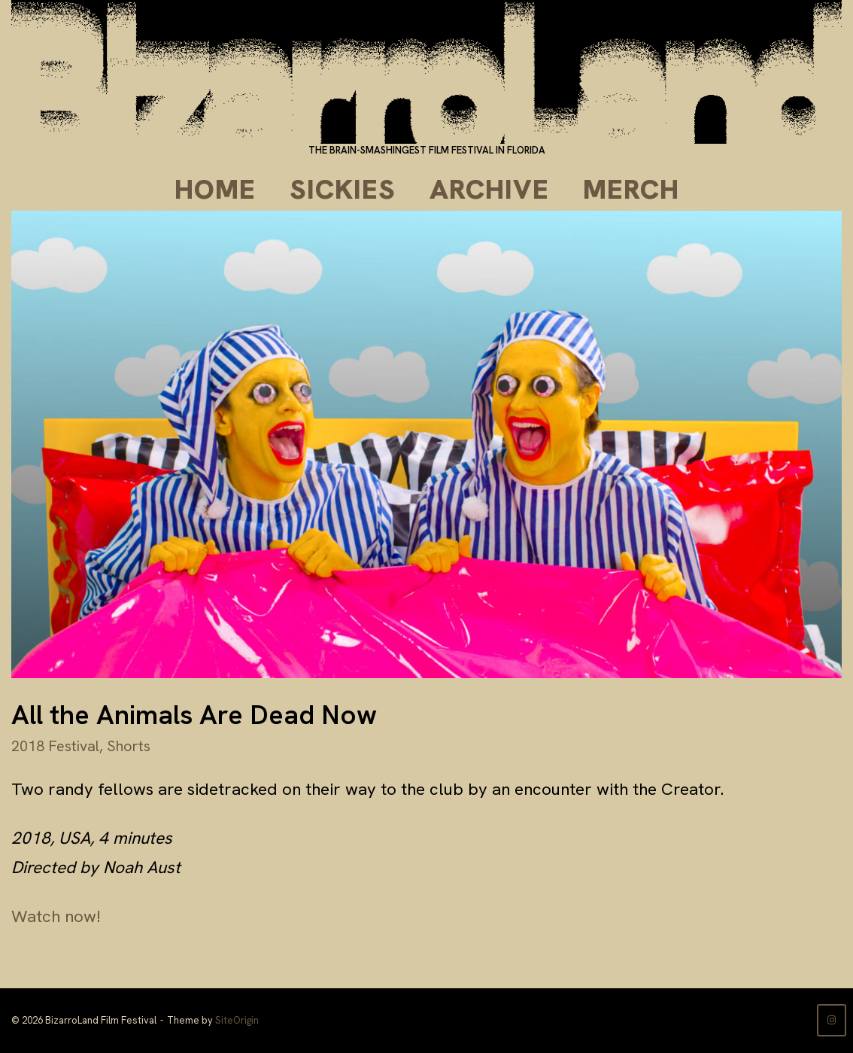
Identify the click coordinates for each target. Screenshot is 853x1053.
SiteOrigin (237, 1020)
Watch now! (56, 916)
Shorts (128, 746)
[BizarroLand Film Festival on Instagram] (831, 1020)
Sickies (343, 189)
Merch (631, 189)
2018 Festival (55, 746)
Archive (489, 189)
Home (215, 189)
